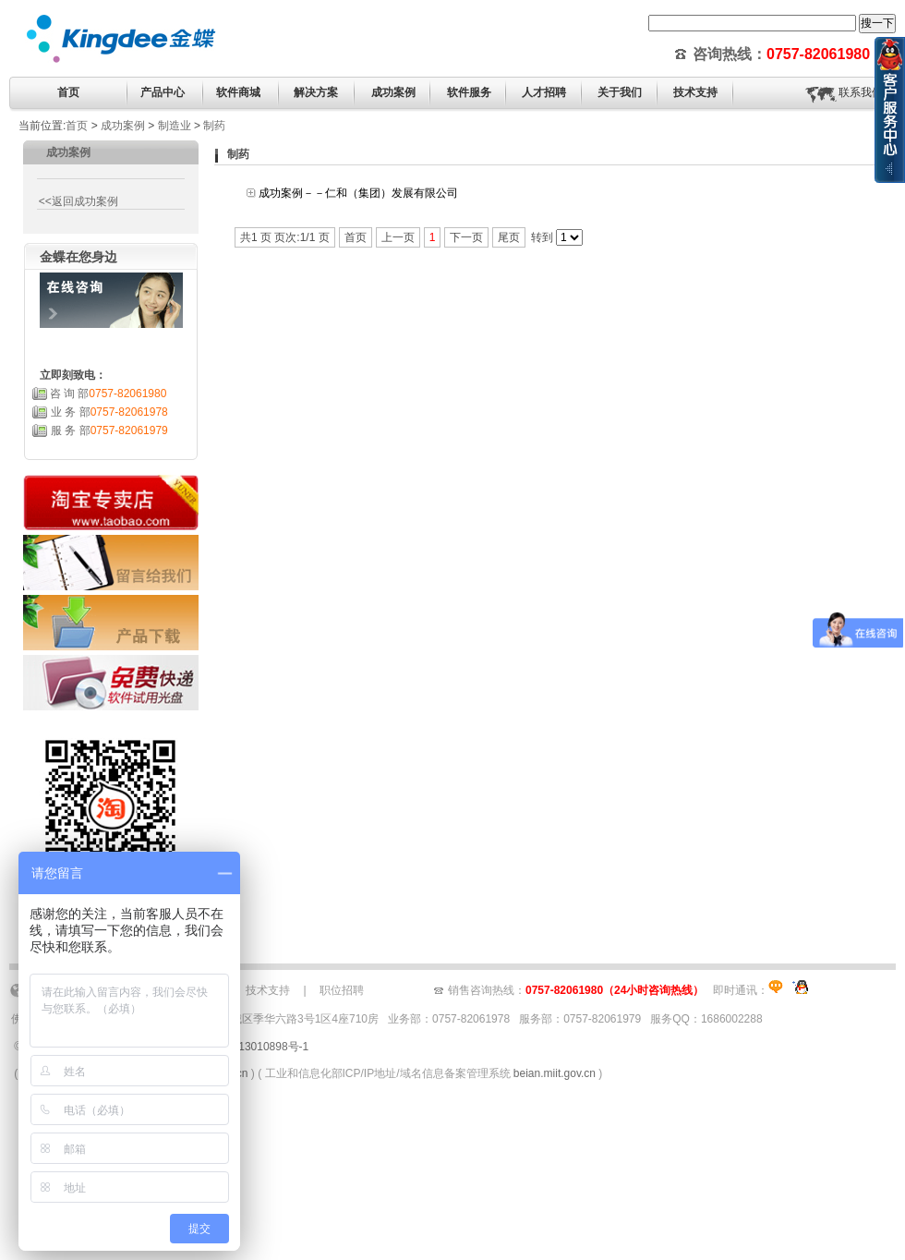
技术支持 (268, 990)
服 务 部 (109, 430)
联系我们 (861, 92)
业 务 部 (109, 412)
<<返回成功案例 (76, 201)
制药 (214, 125)
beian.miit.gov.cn (554, 1073)
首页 (68, 92)
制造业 (174, 125)
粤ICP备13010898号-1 (253, 1046)
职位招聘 (342, 990)
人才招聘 (544, 92)
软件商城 (238, 92)
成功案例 (123, 125)
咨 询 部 (108, 393)
